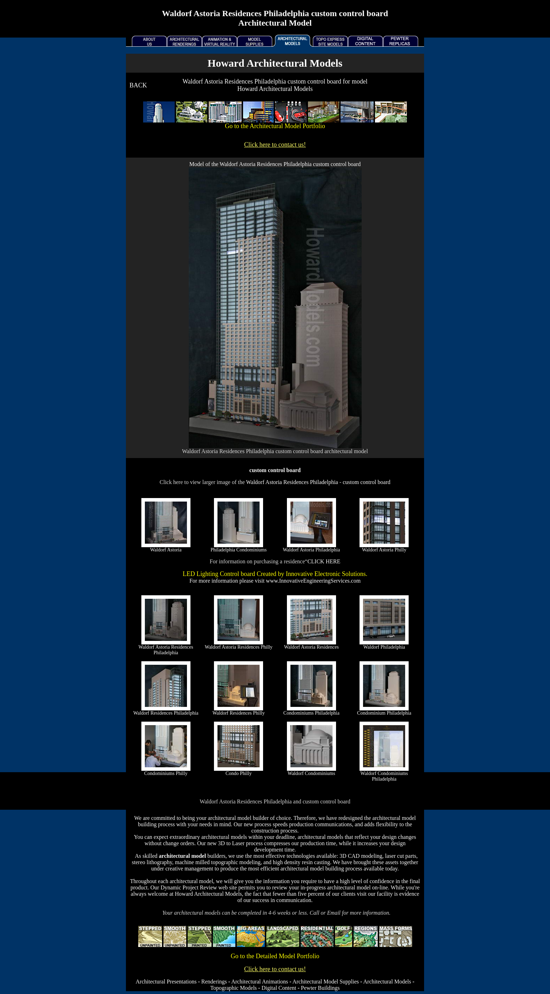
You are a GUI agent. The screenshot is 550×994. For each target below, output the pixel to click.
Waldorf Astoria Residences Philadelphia (292, 482)
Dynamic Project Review (189, 887)
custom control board (366, 482)
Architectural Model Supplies (326, 982)
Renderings (214, 982)
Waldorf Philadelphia (384, 647)
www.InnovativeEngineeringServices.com (313, 581)
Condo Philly (238, 773)
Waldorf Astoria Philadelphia (311, 549)
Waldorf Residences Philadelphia (166, 713)
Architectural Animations (259, 982)
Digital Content (278, 988)
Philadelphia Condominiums (238, 549)
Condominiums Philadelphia (311, 713)
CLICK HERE (323, 561)
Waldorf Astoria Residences (311, 647)
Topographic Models (233, 988)
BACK (138, 85)
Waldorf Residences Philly (239, 713)
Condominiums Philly (165, 773)
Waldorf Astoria (165, 549)
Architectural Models (387, 982)
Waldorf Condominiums (311, 773)
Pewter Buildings (320, 988)
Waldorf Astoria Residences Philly (239, 647)
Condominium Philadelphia (384, 713)
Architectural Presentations (166, 982)
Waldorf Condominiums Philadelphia (384, 776)
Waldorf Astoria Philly (384, 549)
